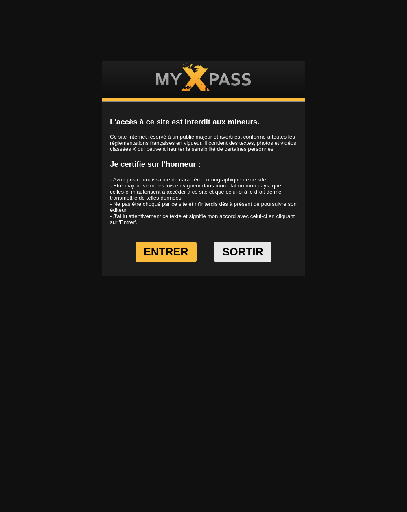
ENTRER (166, 252)
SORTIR (242, 252)
